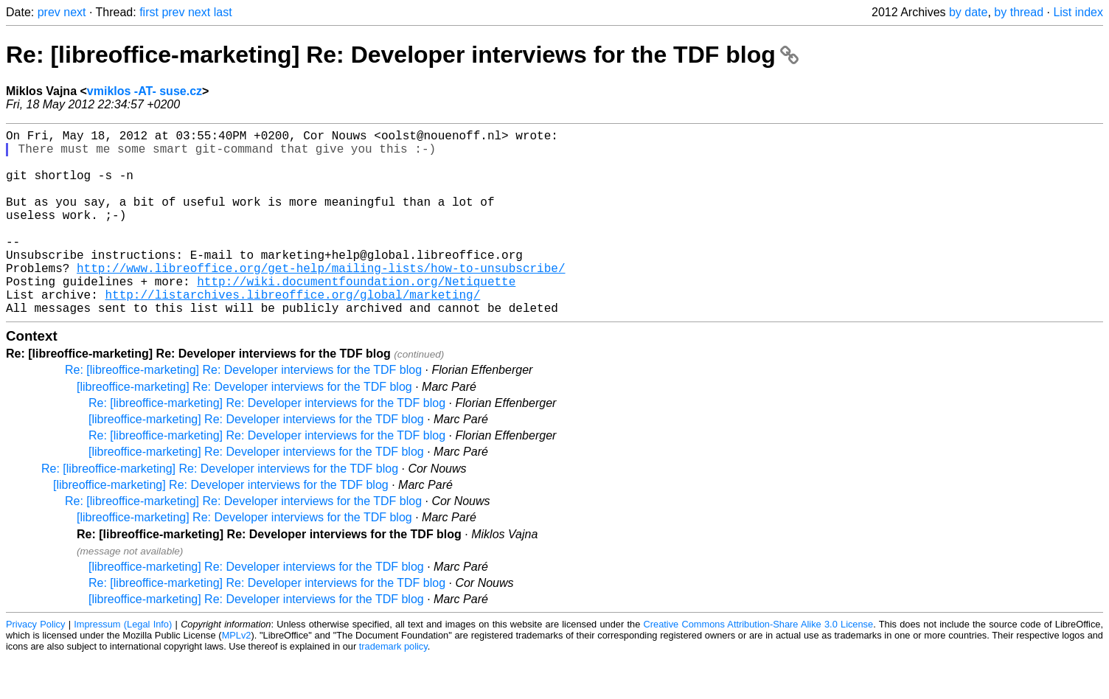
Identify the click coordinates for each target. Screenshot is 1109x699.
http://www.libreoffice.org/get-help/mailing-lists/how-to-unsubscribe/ (321, 300)
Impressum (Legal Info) (123, 665)
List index (1078, 12)
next (74, 12)
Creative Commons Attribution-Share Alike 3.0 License (759, 665)
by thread (1018, 12)
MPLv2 (236, 676)
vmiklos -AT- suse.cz (144, 91)
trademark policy (393, 687)
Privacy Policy (35, 665)
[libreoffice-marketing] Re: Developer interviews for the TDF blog (244, 428)
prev (49, 12)
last (223, 12)
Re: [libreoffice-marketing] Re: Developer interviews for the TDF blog (402, 54)
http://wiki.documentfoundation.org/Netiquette (356, 316)
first (149, 12)
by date (968, 12)
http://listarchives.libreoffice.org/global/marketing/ (292, 332)
